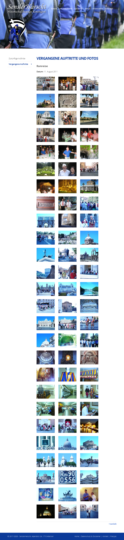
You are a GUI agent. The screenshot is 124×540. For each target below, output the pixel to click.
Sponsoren (97, 9)
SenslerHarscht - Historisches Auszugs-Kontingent (27, 8)
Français (113, 536)
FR (114, 2)
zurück (113, 524)
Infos (87, 9)
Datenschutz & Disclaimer (91, 536)
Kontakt (109, 9)
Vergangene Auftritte (18, 64)
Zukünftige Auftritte (17, 58)
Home (76, 536)
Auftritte (78, 9)
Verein (54, 9)
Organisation (65, 9)
